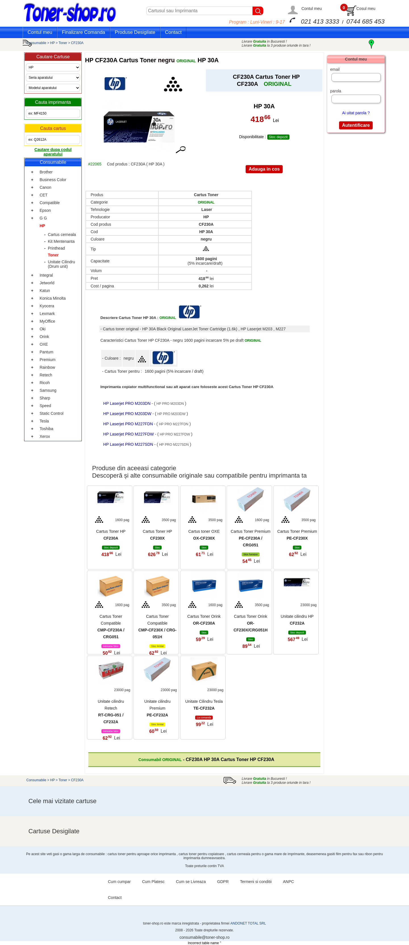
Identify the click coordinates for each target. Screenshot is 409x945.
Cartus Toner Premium (250, 538)
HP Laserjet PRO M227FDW (129, 434)
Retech (45, 375)
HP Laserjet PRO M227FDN (128, 424)
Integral (46, 275)
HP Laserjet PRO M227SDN (128, 444)
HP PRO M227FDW (175, 434)
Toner (63, 43)
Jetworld (46, 283)
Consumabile (36, 43)
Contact (173, 32)
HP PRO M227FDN (173, 424)
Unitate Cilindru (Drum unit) (61, 264)
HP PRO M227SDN (174, 445)
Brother (46, 172)
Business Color (52, 179)
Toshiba (46, 428)
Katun (44, 290)
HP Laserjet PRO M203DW (128, 413)
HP (52, 43)
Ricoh (44, 382)
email (334, 69)
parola (335, 91)
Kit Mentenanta (61, 241)
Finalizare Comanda (83, 32)
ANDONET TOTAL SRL (248, 923)
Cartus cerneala (62, 234)
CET (43, 195)
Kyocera (46, 306)
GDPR (223, 881)
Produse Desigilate (135, 32)
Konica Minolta (52, 298)
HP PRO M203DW (171, 414)
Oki (42, 329)
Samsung (47, 390)
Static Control (51, 413)
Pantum (46, 352)
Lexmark (47, 313)
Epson (45, 210)
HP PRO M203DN (170, 404)
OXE (43, 344)
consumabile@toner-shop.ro (204, 937)
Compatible (49, 202)
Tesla (44, 421)
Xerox (44, 436)
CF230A (77, 43)
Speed (45, 405)
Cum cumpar (119, 881)
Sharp (44, 398)
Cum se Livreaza (191, 881)
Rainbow (47, 367)
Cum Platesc (153, 881)
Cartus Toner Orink (250, 623)
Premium (47, 359)
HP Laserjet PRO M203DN (127, 403)
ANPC (288, 881)
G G (43, 218)
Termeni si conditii (256, 881)
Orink (44, 336)
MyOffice (47, 321)
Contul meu (311, 8)
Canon (45, 187)
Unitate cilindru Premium (157, 708)
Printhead (56, 248)
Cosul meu (365, 8)
